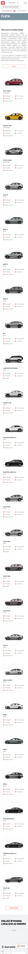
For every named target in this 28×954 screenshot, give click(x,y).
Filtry (14, 66)
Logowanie (18, 3)
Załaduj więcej (14, 908)
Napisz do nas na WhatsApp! (11, 7)
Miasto (2, 951)
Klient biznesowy (21, 10)
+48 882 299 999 (11, 2)
